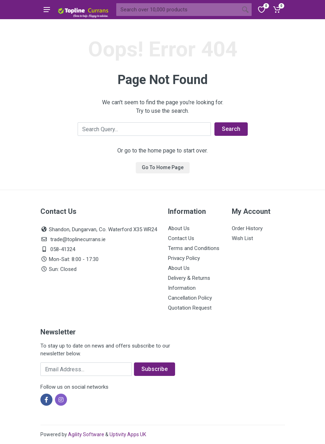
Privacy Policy (184, 258)
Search (231, 129)
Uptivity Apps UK (128, 434)
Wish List (242, 238)
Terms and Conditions (193, 248)
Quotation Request (190, 308)
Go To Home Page (163, 167)
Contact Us (181, 238)
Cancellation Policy (190, 298)
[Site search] (177, 9)
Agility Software (86, 434)
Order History (247, 228)
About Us (179, 228)
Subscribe (154, 369)
